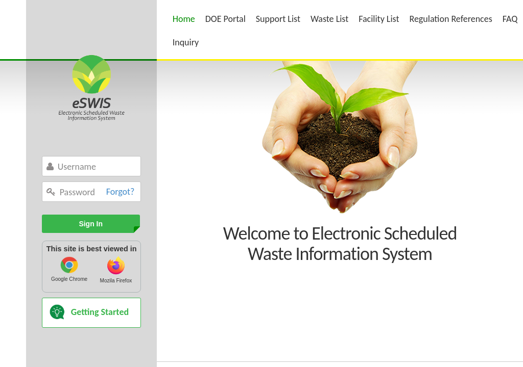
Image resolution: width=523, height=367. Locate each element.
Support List (278, 18)
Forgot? (120, 191)
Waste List (329, 18)
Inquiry (186, 42)
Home (184, 18)
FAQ (510, 18)
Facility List (379, 18)
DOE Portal (225, 18)
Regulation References (450, 18)
